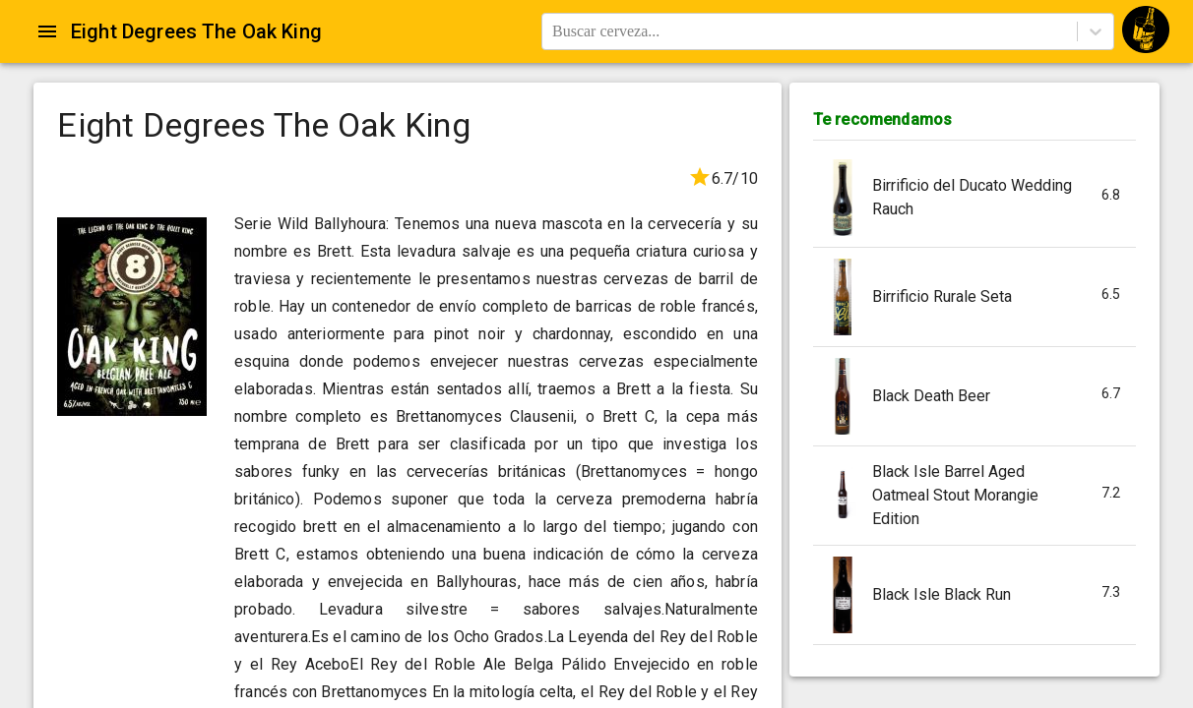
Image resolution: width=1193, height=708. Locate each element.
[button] (974, 198)
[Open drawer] (47, 31)
